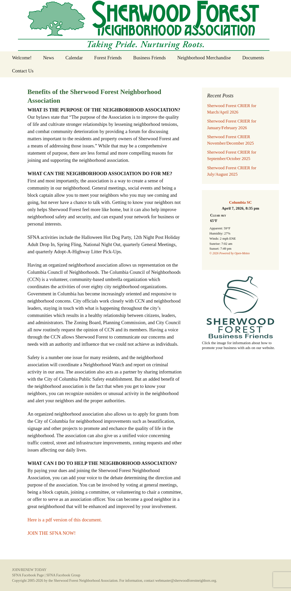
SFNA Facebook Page (28, 575)
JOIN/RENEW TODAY (29, 570)
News (48, 57)
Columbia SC (240, 202)
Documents (253, 57)
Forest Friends (108, 57)
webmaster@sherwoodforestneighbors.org (185, 581)
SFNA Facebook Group (63, 575)
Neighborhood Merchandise (204, 57)
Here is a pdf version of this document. (64, 519)
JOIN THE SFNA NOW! (51, 533)
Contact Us (22, 70)
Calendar (74, 57)
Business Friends (149, 57)
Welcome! (22, 57)
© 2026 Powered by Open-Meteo (229, 253)
